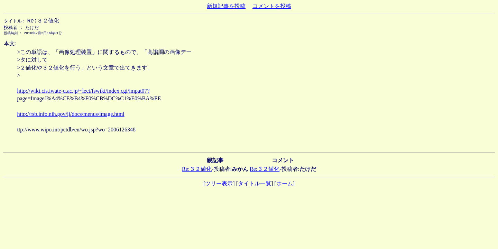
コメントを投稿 (271, 6)
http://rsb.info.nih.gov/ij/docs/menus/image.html (70, 115)
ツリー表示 (219, 185)
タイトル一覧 (254, 185)
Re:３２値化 (197, 170)
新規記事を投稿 (226, 6)
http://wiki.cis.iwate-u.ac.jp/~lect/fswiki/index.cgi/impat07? (83, 92)
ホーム (284, 185)
